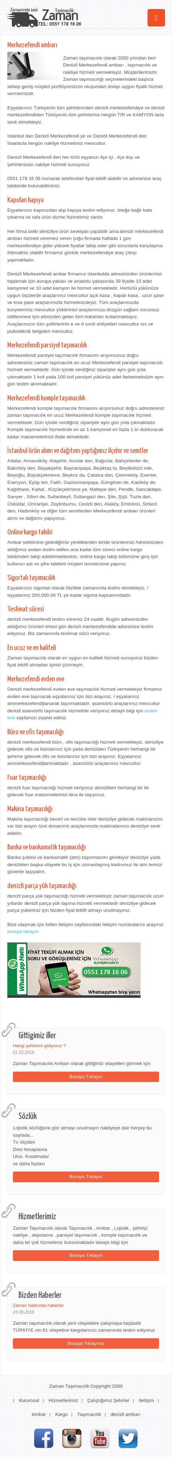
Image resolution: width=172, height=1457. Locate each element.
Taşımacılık (89, 1414)
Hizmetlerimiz (63, 1400)
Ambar (39, 1414)
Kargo (61, 1414)
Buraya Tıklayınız (86, 1343)
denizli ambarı (125, 1414)
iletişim (146, 1400)
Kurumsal (29, 1400)
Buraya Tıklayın (86, 1076)
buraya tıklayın (22, 931)
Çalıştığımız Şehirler (108, 1400)
